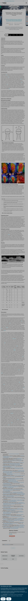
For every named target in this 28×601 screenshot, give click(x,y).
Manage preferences (4, 595)
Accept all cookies (3, 599)
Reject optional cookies (9, 599)
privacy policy (5, 594)
